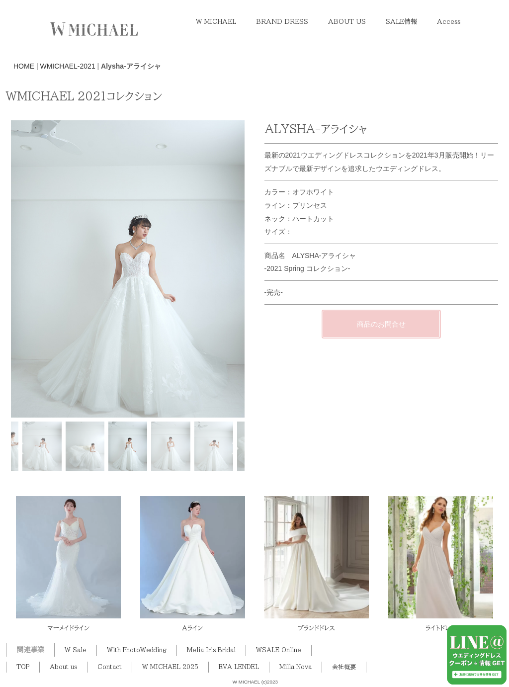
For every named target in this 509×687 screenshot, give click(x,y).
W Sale (75, 650)
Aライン (192, 628)
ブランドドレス (316, 628)
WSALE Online (278, 650)
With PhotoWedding (137, 650)
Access (448, 21)
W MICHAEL (216, 21)
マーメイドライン (68, 628)
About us (63, 667)
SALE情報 (401, 21)
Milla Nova (295, 667)
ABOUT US (347, 21)
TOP (22, 667)
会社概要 (344, 667)
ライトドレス (440, 628)
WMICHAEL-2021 (67, 66)
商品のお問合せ (381, 336)
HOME (23, 66)
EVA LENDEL (239, 667)
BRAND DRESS (282, 21)
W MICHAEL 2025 (170, 667)
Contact (109, 667)
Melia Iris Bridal (211, 650)
